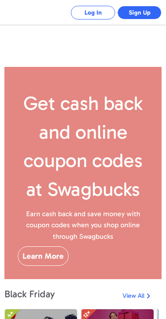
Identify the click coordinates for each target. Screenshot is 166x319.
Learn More (43, 256)
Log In (93, 12)
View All (133, 296)
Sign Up (140, 12)
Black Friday (29, 294)
